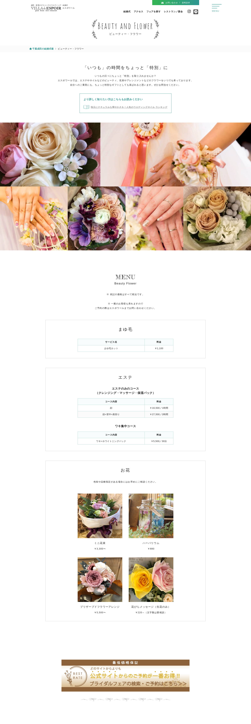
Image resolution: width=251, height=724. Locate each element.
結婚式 (126, 11)
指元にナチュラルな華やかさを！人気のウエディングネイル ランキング (129, 107)
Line (195, 13)
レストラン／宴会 (173, 11)
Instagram (189, 11)
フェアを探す (153, 11)
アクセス (138, 11)
